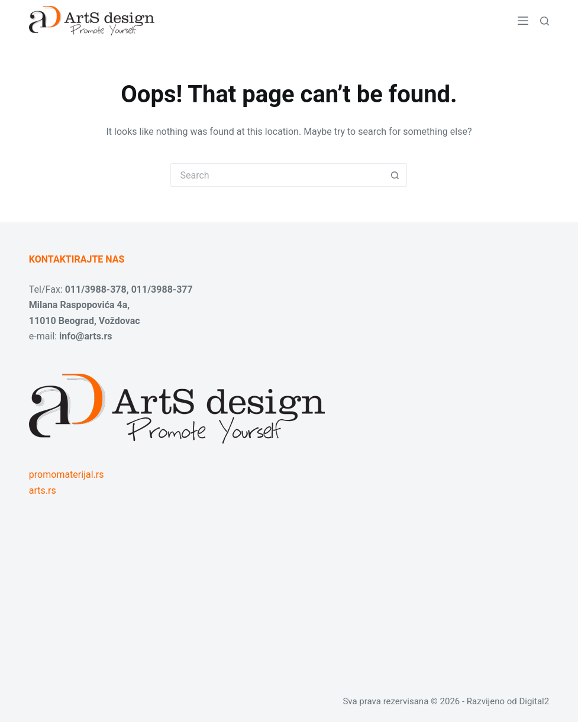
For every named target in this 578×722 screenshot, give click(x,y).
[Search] (544, 21)
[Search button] (395, 175)
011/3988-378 (96, 289)
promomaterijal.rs (66, 474)
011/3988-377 (162, 289)
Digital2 (534, 701)
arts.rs (42, 490)
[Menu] (523, 20)
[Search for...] (276, 175)
